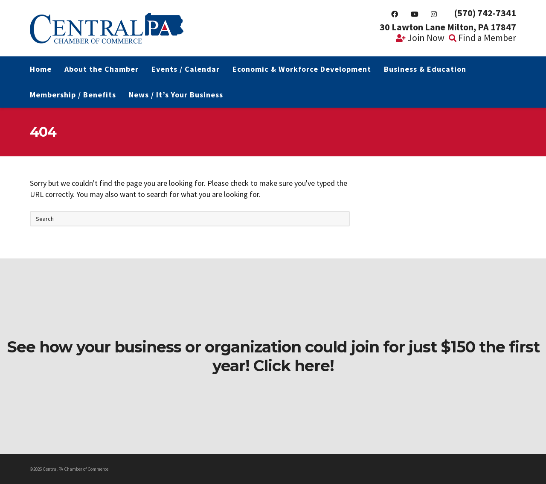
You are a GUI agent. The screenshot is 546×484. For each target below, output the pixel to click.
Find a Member (482, 38)
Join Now (420, 38)
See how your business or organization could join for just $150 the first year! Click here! (273, 356)
